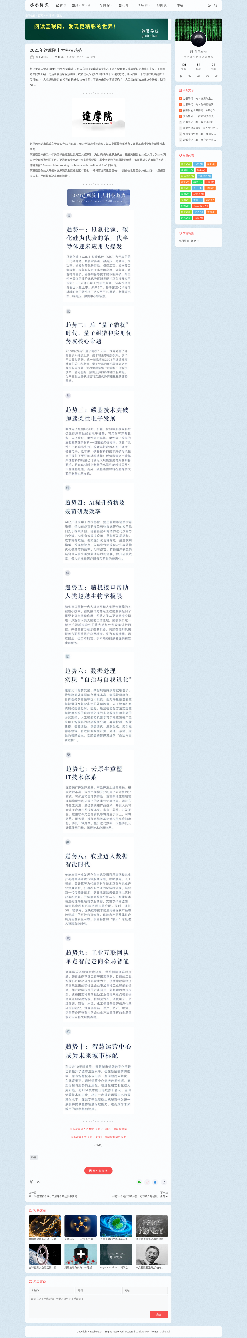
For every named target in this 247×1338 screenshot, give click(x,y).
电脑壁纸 (187, 176)
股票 (186, 212)
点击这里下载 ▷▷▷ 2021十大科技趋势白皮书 (98, 1137)
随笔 (199, 218)
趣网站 (187, 170)
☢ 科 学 (50, 15)
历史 (199, 164)
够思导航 (184, 240)
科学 (201, 170)
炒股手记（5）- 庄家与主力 (198, 98)
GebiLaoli (165, 1332)
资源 (211, 212)
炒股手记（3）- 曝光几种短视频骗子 (203, 122)
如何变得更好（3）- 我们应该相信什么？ (205, 133)
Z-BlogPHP (142, 1332)
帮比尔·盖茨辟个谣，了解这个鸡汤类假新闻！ (54, 1196)
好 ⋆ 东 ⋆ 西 (81, 5)
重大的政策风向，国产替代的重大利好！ (205, 128)
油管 (185, 182)
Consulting (200, 206)
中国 (197, 200)
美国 (185, 200)
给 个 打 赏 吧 (99, 1171)
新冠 (185, 188)
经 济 (143, 5)
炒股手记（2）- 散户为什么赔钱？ (202, 139)
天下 (197, 188)
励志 (185, 206)
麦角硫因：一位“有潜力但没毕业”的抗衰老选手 (209, 116)
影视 (186, 218)
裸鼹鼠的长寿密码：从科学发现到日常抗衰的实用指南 (213, 110)
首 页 (61, 5)
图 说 (162, 5)
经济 (199, 212)
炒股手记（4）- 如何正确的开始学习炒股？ (207, 104)
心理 (210, 182)
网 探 (104, 5)
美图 (185, 194)
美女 (211, 164)
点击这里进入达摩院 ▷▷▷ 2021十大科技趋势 (98, 1129)
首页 (40, 15)
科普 (33, 1157)
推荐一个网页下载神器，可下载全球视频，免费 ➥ (140, 1196)
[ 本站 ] (180, 5)
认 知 (124, 5)
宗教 (210, 200)
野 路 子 (195, 240)
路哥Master (42, 57)
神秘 (197, 182)
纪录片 (198, 194)
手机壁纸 (204, 176)
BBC (210, 188)
